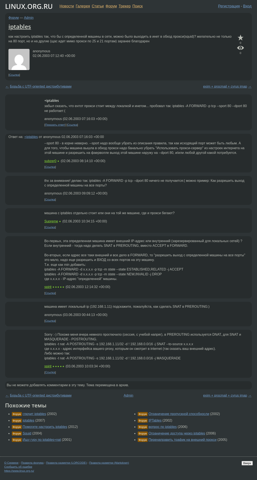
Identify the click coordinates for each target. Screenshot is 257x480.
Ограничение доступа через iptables (177, 433)
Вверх (247, 463)
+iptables (31, 137)
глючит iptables (34, 414)
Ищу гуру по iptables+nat (42, 439)
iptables (19, 26)
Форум (111, 6)
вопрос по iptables (163, 427)
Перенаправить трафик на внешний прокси (183, 439)
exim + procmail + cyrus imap (225, 86)
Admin (29, 17)
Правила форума (32, 462)
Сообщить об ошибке (18, 466)
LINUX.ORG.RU (29, 6)
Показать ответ (55, 124)
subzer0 (50, 161)
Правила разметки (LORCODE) (66, 462)
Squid (27, 433)
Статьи (98, 6)
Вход (247, 6)
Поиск (137, 6)
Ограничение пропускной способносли (179, 414)
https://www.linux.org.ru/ (19, 470)
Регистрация (229, 6)
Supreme (51, 221)
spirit (48, 287)
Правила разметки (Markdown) (109, 462)
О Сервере (11, 462)
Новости (67, 6)
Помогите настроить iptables (45, 427)
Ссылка (14, 74)
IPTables (155, 420)
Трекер (125, 6)
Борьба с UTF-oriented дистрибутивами (41, 86)
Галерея (83, 6)
